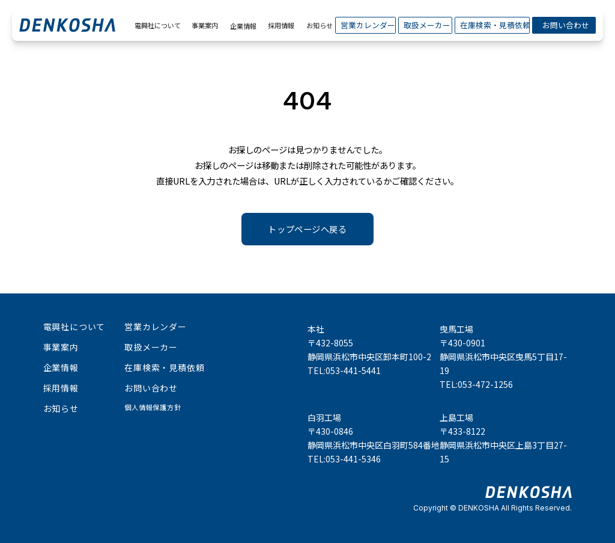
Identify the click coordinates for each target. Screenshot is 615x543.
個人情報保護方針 (152, 407)
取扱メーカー (425, 25)
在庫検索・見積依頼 (492, 25)
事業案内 (204, 25)
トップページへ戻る (307, 228)
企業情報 (243, 26)
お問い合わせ (563, 25)
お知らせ (318, 25)
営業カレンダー (365, 25)
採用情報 (280, 25)
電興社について (156, 25)
